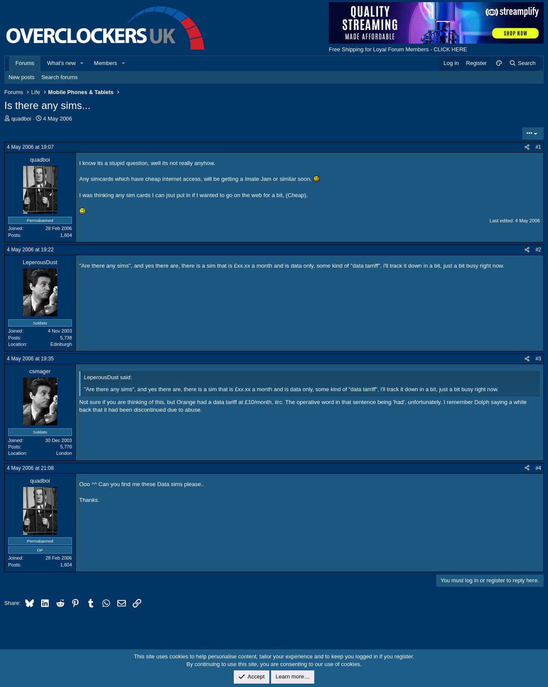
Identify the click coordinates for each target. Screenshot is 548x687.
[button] (82, 63)
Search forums (60, 77)
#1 (538, 147)
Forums (24, 63)
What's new (61, 63)
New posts (22, 77)
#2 (538, 250)
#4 (538, 468)
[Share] (527, 147)
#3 (538, 359)
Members (105, 63)
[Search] (522, 63)
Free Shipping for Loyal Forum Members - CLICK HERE (398, 49)
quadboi (21, 118)
